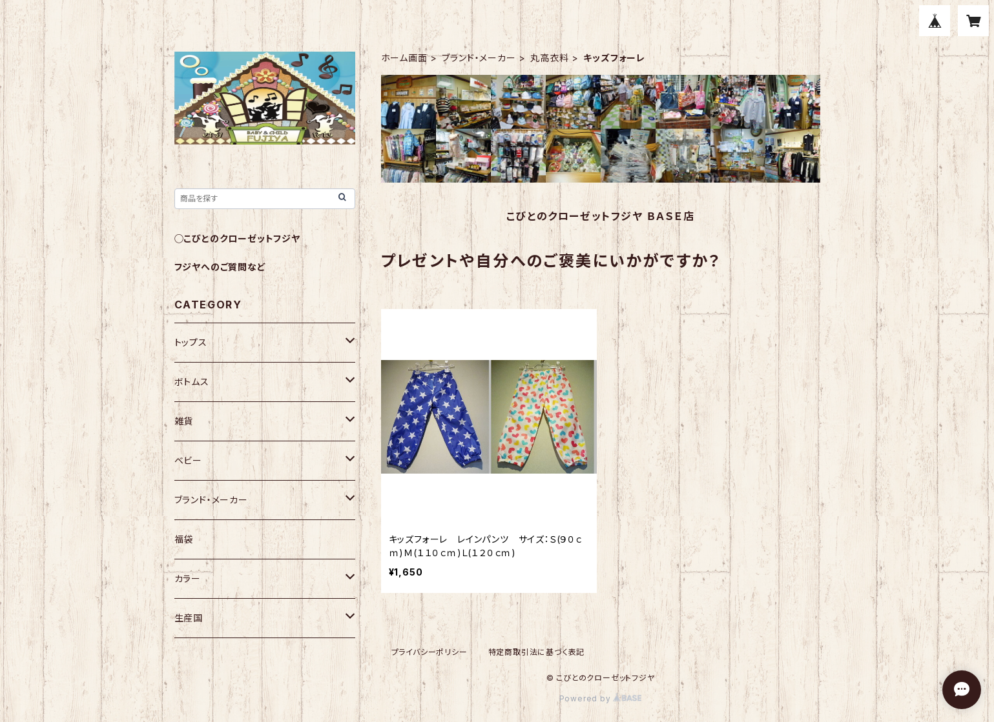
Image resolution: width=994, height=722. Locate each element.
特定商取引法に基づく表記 (536, 652)
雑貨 (184, 421)
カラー (187, 578)
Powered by (600, 698)
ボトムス (191, 381)
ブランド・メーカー (478, 57)
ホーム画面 (404, 57)
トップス (190, 342)
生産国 (188, 617)
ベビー (188, 460)
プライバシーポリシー (429, 652)
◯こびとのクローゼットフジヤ (237, 238)
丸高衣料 (549, 57)
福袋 (184, 539)
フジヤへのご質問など (220, 266)
